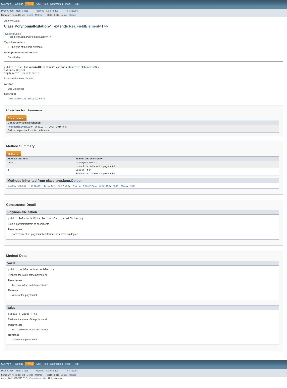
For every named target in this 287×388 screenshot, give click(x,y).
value (79, 165)
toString (104, 189)
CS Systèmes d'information (35, 384)
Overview (6, 4)
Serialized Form (36, 101)
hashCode (63, 189)
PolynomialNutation (20, 129)
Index (68, 4)
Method (38, 15)
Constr (30, 15)
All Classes (72, 10)
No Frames (52, 10)
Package (18, 4)
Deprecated (56, 4)
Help (76, 4)
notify (76, 189)
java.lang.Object (12, 33)
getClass (49, 189)
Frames (40, 10)
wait (115, 189)
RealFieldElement (84, 26)
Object (21, 71)
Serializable (14, 57)
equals (22, 189)
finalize (35, 189)
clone (11, 189)
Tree (45, 4)
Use (38, 4)
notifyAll (89, 189)
